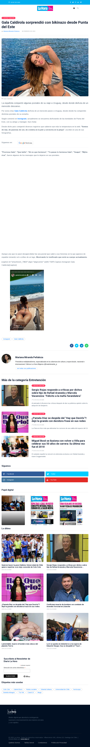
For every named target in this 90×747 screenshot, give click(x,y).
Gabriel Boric (18, 689)
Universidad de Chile (62, 689)
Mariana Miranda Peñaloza (11, 31)
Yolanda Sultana (46, 689)
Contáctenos (42, 743)
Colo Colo (6, 689)
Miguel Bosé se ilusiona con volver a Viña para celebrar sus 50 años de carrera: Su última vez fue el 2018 (58, 443)
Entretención (37, 380)
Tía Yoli (21, 692)
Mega (39, 692)
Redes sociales (31, 689)
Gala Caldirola (18, 339)
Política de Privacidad (59, 743)
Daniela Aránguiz (9, 692)
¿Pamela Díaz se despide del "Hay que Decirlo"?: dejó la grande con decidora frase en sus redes (59, 420)
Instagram (6, 339)
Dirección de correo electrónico (14, 668)
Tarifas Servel (29, 743)
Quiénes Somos (14, 743)
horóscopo (77, 689)
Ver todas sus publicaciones (26, 368)
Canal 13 (31, 692)
